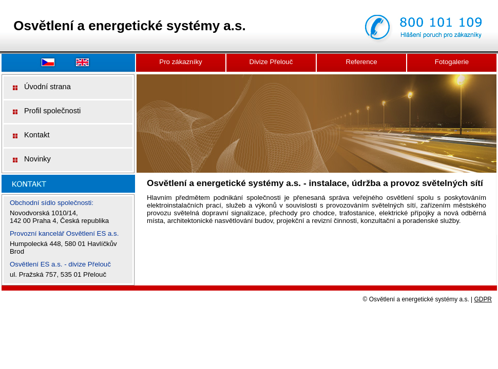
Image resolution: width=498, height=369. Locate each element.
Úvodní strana (47, 87)
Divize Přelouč (271, 62)
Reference (361, 62)
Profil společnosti (52, 111)
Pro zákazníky (180, 62)
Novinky (37, 159)
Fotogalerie (452, 62)
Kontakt (37, 135)
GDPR (483, 299)
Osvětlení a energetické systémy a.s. (129, 25)
